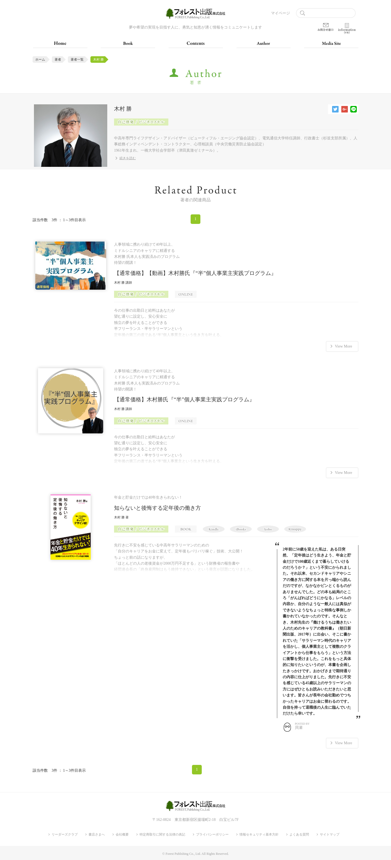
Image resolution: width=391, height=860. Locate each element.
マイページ (280, 13)
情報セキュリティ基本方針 (259, 834)
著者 (58, 59)
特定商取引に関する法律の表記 (162, 834)
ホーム (40, 59)
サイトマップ (329, 834)
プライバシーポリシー (212, 834)
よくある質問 (299, 834)
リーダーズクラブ (65, 834)
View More (343, 346)
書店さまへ (97, 834)
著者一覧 (77, 59)
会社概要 (122, 834)
